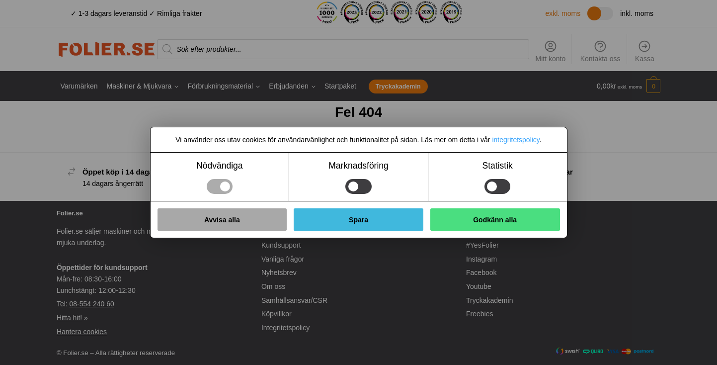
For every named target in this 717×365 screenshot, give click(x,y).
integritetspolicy (515, 140)
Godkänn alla (495, 220)
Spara (358, 220)
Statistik (497, 166)
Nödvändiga (219, 166)
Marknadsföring (358, 166)
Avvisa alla (222, 220)
